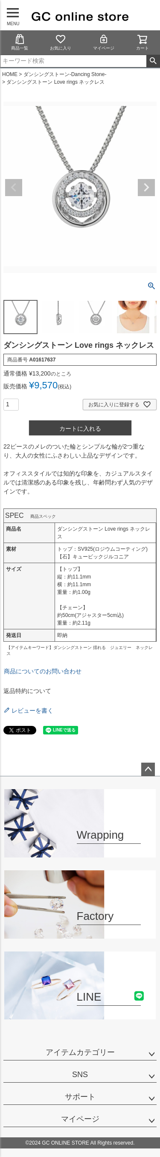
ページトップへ (148, 769)
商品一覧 (19, 42)
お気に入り (60, 42)
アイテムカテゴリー (80, 1052)
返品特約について (27, 690)
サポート (80, 1096)
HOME (9, 74)
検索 (153, 61)
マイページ (103, 42)
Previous (13, 187)
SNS (80, 1074)
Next (146, 187)
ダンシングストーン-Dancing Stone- (65, 74)
